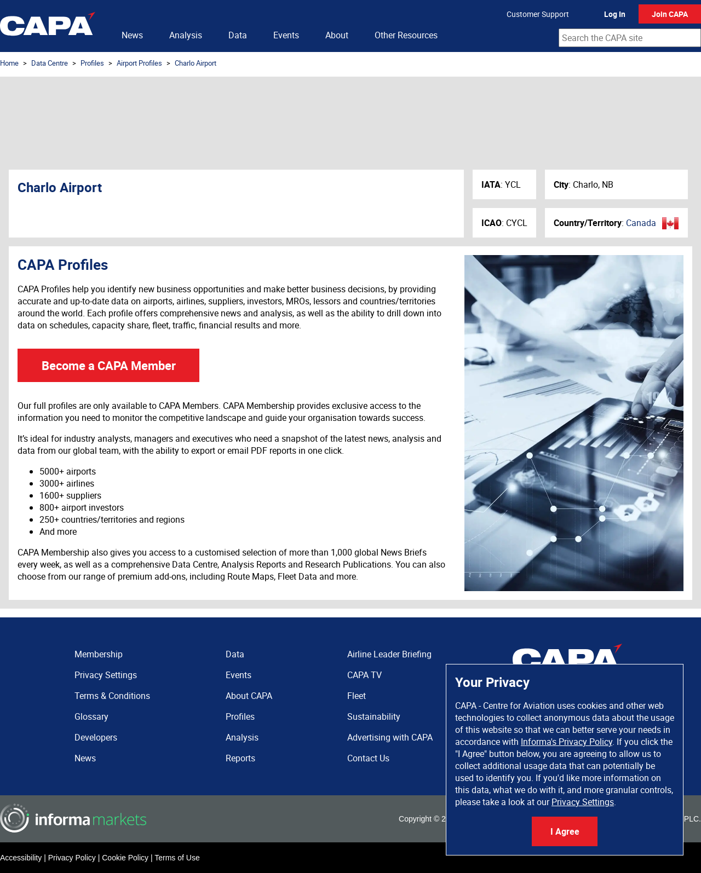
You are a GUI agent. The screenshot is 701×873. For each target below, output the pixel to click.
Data (237, 35)
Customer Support (538, 14)
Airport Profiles (139, 63)
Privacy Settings (582, 802)
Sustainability (373, 716)
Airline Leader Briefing (389, 654)
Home (9, 63)
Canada (641, 223)
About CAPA (249, 696)
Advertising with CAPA (390, 737)
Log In (614, 14)
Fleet (356, 696)
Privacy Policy (72, 857)
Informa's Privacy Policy (566, 742)
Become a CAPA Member (109, 365)
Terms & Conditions (112, 696)
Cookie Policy (125, 857)
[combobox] (630, 37)
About (336, 35)
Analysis (185, 35)
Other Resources (406, 35)
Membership (98, 654)
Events (286, 35)
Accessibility (21, 857)
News (132, 35)
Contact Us (368, 758)
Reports (240, 758)
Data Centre (49, 63)
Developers (95, 737)
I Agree (564, 831)
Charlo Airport (195, 63)
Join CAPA (670, 14)
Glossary (91, 716)
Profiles (92, 63)
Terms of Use (176, 857)
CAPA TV (364, 675)
